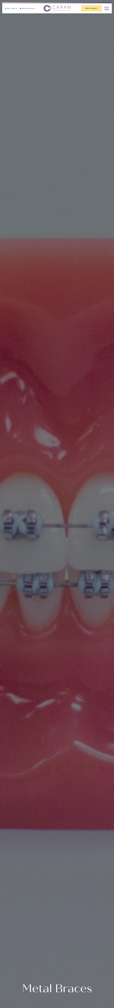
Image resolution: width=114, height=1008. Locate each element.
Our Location (27, 8)
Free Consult (91, 8)
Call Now (11, 8)
